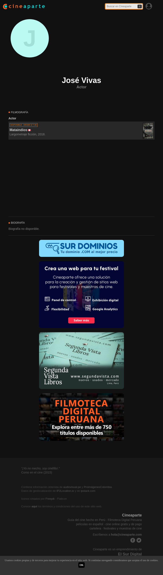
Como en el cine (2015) (36, 472)
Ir (139, 6)
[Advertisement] (81, 178)
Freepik (50, 498)
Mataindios (18, 130)
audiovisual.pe (72, 487)
